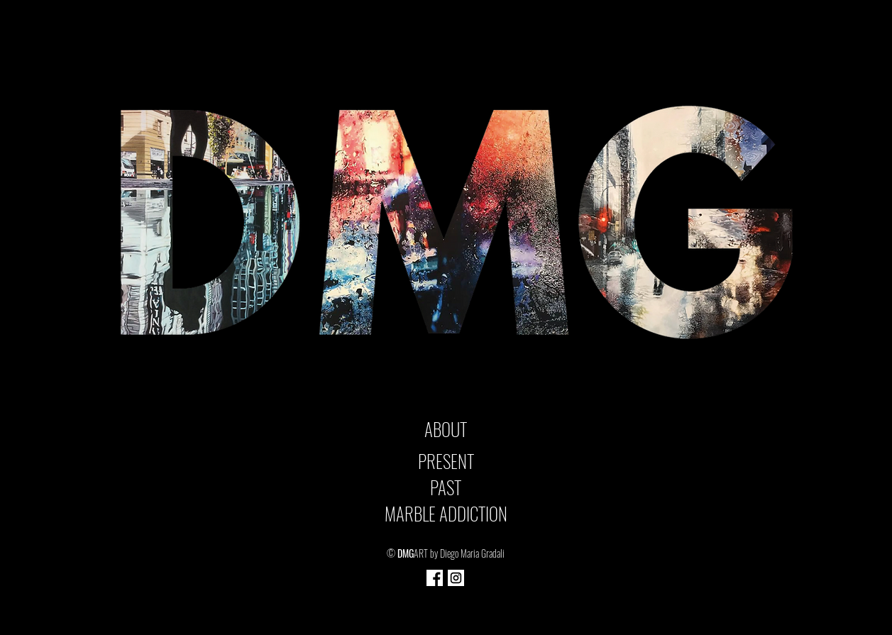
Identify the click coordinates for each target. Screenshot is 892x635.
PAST (445, 487)
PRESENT (446, 461)
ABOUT (445, 429)
